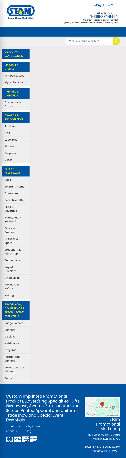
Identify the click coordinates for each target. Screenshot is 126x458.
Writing (9, 295)
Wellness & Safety (12, 286)
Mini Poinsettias (14, 76)
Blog (28, 431)
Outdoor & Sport (11, 241)
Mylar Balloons (14, 82)
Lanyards (10, 350)
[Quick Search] (89, 41)
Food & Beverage (11, 209)
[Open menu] (119, 31)
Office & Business (10, 230)
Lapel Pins (11, 140)
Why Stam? (33, 426)
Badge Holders (14, 323)
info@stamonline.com (106, 451)
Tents (8, 378)
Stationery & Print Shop (13, 252)
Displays (10, 336)
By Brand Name (14, 187)
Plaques (10, 146)
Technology (12, 260)
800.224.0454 (112, 447)
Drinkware (11, 193)
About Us (12, 431)
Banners (10, 330)
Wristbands (12, 343)
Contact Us (13, 426)
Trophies (10, 153)
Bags (8, 180)
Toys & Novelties (10, 269)
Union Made (12, 278)
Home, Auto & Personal (13, 219)
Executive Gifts (14, 200)
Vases (8, 160)
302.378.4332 (93, 447)
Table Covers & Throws (14, 369)
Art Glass (10, 126)
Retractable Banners (12, 359)
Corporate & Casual (13, 104)
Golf (7, 133)
